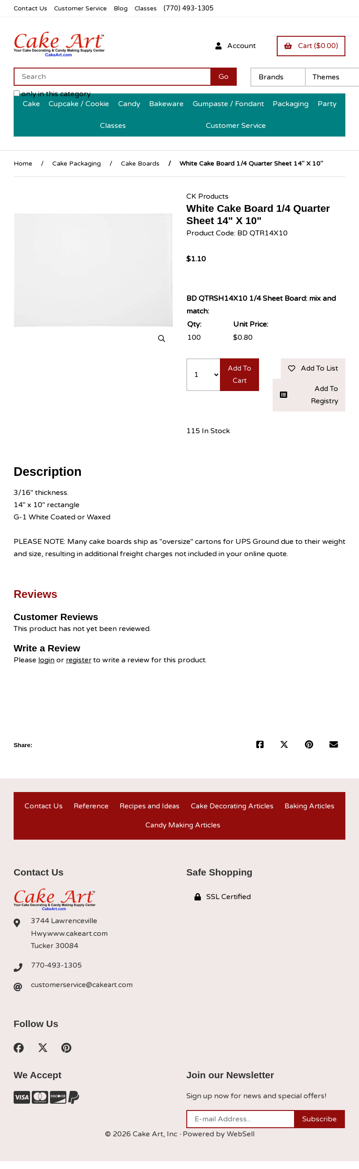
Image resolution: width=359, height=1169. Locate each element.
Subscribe (319, 1126)
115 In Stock (208, 433)
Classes (150, 8)
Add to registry (309, 396)
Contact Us (31, 8)
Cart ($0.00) (310, 45)
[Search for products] (112, 77)
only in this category (52, 94)
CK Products (207, 196)
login (46, 662)
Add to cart (239, 381)
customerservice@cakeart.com (83, 992)
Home (23, 163)
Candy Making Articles (183, 831)
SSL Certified (222, 903)
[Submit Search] (223, 77)
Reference (89, 809)
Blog (125, 8)
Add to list (311, 369)
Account (232, 45)
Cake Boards (140, 163)
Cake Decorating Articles (231, 809)
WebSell (240, 1141)
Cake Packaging (76, 163)
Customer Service (83, 8)
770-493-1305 (57, 972)
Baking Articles (309, 809)
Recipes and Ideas (148, 809)
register (79, 662)
